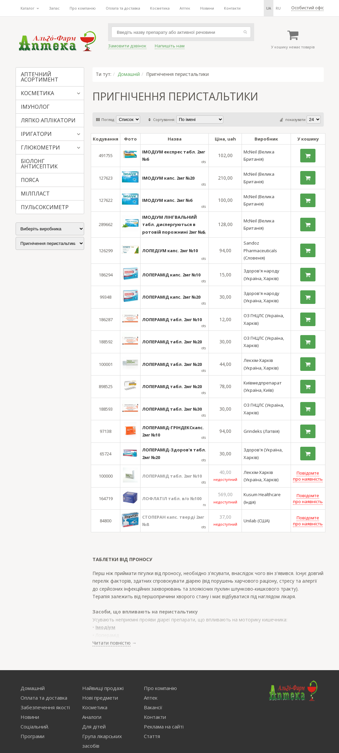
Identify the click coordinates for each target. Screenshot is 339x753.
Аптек (185, 8)
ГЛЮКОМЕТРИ (40, 147)
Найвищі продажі (103, 688)
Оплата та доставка (123, 8)
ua (268, 8)
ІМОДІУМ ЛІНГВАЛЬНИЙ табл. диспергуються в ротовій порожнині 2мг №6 (173, 224)
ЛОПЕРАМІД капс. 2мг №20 (171, 297)
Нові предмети (100, 697)
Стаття (152, 736)
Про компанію (83, 8)
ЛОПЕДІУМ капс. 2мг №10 (170, 251)
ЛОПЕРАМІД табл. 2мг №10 (172, 319)
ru (278, 8)
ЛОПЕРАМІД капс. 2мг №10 (171, 275)
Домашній (129, 74)
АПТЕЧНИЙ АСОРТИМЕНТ (39, 77)
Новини (207, 8)
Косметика (160, 8)
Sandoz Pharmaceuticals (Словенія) (260, 250)
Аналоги (91, 717)
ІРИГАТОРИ (36, 134)
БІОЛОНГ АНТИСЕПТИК (39, 163)
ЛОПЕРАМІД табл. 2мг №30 (172, 409)
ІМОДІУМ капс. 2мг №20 (168, 178)
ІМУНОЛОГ (35, 106)
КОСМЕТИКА (37, 93)
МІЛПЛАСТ (35, 193)
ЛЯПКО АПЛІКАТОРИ (48, 120)
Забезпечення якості (45, 707)
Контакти (232, 8)
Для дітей (94, 726)
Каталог (30, 8)
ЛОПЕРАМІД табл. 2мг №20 (172, 342)
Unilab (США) (256, 521)
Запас (54, 8)
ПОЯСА (30, 180)
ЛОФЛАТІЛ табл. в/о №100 (171, 498)
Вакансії (153, 707)
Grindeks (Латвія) (261, 431)
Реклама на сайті (164, 726)
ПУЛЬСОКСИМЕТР (45, 207)
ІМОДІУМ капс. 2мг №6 (167, 200)
